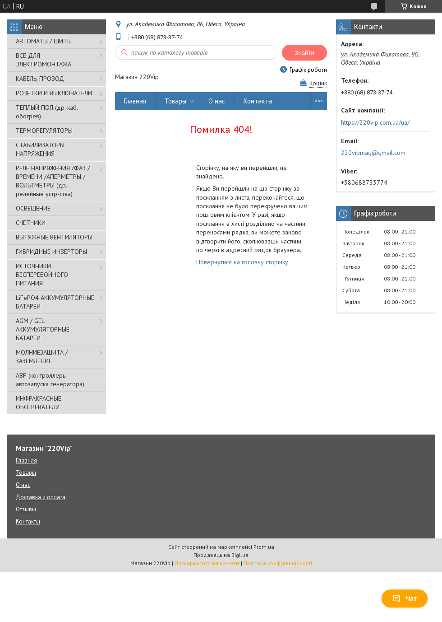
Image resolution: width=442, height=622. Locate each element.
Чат (404, 598)
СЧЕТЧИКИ (31, 223)
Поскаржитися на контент (207, 563)
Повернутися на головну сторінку (242, 262)
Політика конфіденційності (278, 563)
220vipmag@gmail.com (373, 153)
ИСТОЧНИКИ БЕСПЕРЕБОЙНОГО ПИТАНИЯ (42, 274)
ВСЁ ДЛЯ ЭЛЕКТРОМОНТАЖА (43, 59)
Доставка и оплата (40, 497)
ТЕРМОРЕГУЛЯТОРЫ (44, 130)
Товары (175, 101)
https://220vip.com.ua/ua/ (375, 122)
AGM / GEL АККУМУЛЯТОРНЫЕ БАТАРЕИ (42, 329)
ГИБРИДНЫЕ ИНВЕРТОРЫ (51, 252)
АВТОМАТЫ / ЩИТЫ (44, 41)
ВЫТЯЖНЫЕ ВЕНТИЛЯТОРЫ (54, 237)
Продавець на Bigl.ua (221, 555)
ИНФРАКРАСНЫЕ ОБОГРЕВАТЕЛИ (38, 402)
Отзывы (26, 509)
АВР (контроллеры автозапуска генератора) (50, 379)
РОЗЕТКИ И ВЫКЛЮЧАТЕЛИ (54, 93)
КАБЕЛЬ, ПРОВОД (40, 79)
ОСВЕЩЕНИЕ (33, 208)
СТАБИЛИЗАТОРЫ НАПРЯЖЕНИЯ (40, 149)
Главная (135, 101)
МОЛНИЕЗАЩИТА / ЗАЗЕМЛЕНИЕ (42, 356)
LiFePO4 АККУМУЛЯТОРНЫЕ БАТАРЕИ (55, 302)
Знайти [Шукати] (304, 52)
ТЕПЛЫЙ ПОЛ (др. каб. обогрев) (47, 111)
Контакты (258, 101)
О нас (216, 101)
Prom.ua (263, 546)
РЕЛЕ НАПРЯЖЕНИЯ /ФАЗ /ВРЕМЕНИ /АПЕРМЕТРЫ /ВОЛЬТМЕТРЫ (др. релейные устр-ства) (53, 181)
